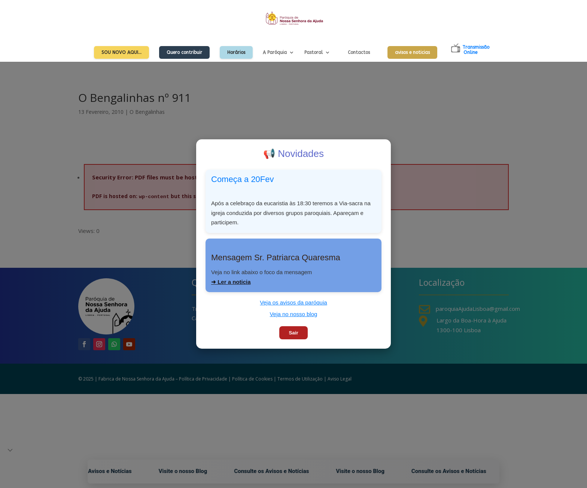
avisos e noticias (412, 52)
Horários (236, 52)
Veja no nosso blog (293, 314)
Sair (293, 333)
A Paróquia (275, 52)
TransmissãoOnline (475, 50)
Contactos (359, 52)
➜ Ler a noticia (231, 282)
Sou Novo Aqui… (121, 52)
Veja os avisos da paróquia (293, 302)
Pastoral (313, 52)
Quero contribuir (184, 52)
